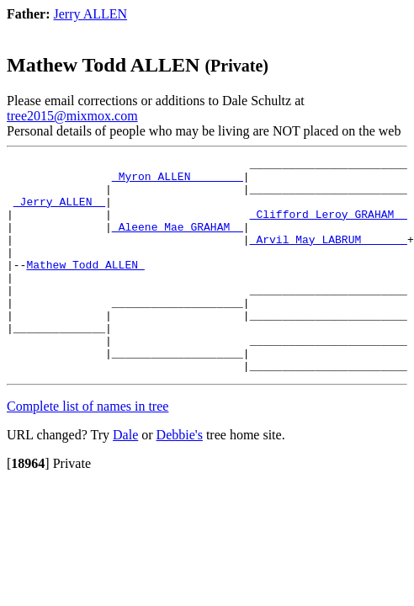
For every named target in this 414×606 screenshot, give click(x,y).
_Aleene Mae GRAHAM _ (177, 241)
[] (28, 506)
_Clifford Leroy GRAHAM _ (328, 226)
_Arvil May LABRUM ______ (328, 256)
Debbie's (180, 477)
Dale (125, 477)
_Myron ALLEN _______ (177, 181)
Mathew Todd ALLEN (85, 287)
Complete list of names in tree (87, 449)
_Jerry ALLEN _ (59, 211)
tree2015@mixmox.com (72, 116)
